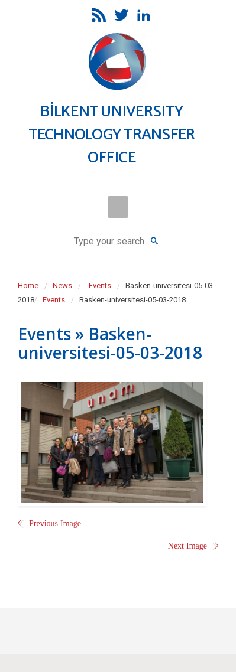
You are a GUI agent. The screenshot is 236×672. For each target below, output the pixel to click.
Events (100, 285)
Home (28, 285)
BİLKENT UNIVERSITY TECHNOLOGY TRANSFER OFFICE (111, 134)
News (62, 285)
